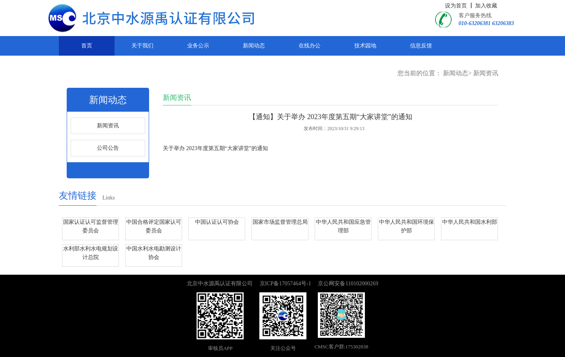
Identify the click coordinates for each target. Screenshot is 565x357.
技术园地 (365, 46)
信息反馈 (421, 46)
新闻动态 (254, 46)
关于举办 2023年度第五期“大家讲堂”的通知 (215, 148)
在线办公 (310, 46)
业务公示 (198, 46)
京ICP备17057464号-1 (285, 283)
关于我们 (142, 46)
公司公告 (108, 148)
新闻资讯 (485, 73)
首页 (86, 46)
